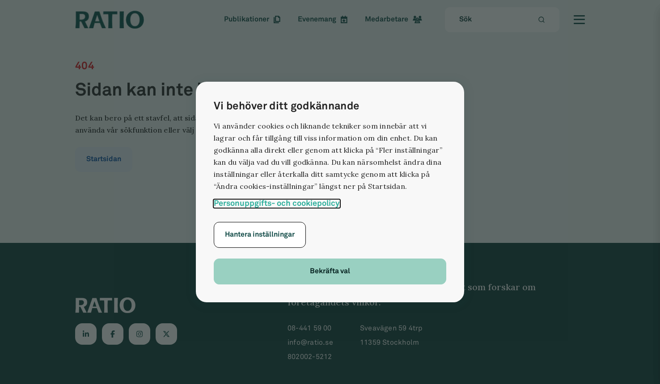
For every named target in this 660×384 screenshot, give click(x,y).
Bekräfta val (330, 271)
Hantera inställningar (260, 234)
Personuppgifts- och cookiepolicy (277, 203)
